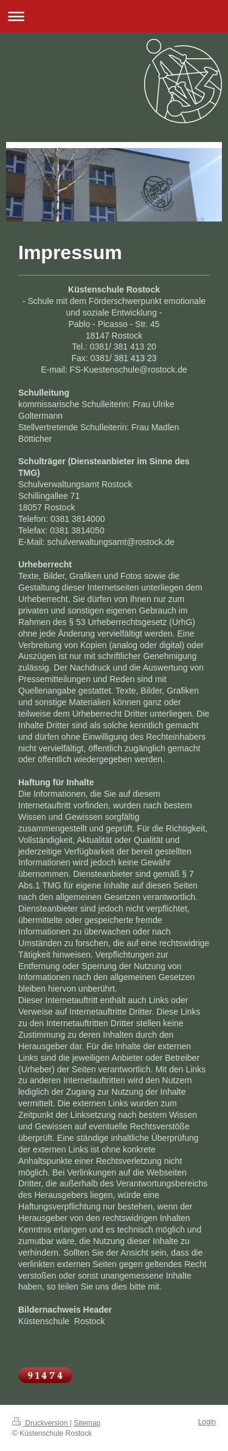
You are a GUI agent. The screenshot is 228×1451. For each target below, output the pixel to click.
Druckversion (41, 1423)
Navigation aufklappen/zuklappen (114, 16)
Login (207, 1422)
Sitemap (87, 1423)
